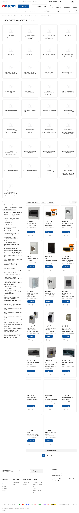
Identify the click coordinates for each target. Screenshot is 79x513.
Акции (4, 486)
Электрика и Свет (9, 205)
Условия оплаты (37, 482)
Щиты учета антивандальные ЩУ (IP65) (13, 325)
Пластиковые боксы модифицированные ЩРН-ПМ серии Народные (13, 292)
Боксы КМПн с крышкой (11, 231)
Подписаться (37, 471)
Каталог (4, 484)
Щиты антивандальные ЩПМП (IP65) (13, 312)
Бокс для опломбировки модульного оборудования (12, 219)
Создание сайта (6, 508)
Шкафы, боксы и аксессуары (13, 207)
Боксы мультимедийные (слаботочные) (11, 234)
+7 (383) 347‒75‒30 (55, 1)
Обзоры (35, 493)
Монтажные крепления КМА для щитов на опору (12, 271)
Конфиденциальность (64, 504)
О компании (16, 482)
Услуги (4, 490)
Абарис (4, 510)
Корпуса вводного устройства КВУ (13, 255)
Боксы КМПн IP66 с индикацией (10, 227)
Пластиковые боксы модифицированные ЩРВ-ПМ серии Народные (13, 282)
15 (59, 455)
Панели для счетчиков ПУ (12, 274)
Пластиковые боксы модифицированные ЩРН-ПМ (13, 287)
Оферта (75, 504)
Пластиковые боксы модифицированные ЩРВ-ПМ (13, 277)
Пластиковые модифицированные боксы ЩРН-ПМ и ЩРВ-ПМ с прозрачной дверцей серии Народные (12, 299)
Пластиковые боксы (9, 209)
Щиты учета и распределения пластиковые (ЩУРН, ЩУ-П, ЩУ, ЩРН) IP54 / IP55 (13, 330)
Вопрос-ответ (37, 490)
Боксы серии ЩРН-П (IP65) (12, 248)
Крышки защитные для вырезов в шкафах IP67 (11, 263)
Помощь (35, 479)
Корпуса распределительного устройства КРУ (13, 259)
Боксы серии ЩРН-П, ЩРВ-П (13, 250)
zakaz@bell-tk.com (57, 475)
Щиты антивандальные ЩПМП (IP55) (13, 308)
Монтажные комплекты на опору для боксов (12, 267)
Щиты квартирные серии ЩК (13, 320)
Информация (27, 479)
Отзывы (15, 484)
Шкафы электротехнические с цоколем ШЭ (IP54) (13, 305)
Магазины (25, 484)
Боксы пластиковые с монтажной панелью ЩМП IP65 (12, 238)
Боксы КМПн (8, 222)
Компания (16, 479)
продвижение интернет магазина (20, 508)
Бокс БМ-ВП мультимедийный (13, 212)
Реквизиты (26, 482)
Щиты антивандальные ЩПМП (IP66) (13, 316)
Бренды (4, 488)
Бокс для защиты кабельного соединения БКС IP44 (13, 215)
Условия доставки (38, 484)
